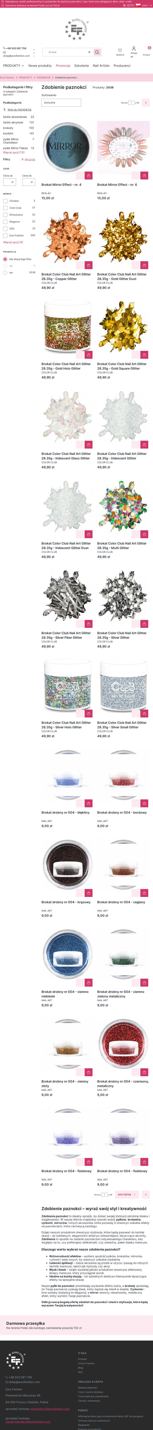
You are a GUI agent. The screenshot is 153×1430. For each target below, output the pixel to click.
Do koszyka (89, 175)
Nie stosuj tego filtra (20, 259)
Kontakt (82, 1359)
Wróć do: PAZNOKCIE (17, 109)
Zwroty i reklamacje (89, 1400)
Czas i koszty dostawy (90, 1392)
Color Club (15, 207)
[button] (97, 52)
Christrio (14, 200)
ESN (11, 228)
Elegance (14, 221)
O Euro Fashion (86, 1363)
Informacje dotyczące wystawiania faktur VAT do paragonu (110, 1416)
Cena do (27, 175)
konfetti (18, 133)
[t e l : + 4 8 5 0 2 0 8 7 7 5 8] (19, 1377)
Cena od (7, 175)
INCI (80, 1372)
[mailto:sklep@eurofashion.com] (16, 54)
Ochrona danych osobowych (94, 1420)
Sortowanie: (49, 95)
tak (11, 265)
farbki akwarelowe (18, 116)
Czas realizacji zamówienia (93, 1396)
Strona (124, 102)
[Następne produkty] (127, 1195)
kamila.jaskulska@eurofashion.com (28, 1421)
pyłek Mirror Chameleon (18, 140)
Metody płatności (87, 1387)
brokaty (18, 128)
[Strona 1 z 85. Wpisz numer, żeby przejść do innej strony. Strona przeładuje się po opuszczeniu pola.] (131, 103)
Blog (80, 1367)
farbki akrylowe (18, 122)
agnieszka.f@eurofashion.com (50, 1408)
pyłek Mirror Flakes (18, 148)
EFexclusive (16, 214)
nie (11, 272)
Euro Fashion (7, 77)
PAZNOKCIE (43, 77)
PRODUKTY (25, 77)
